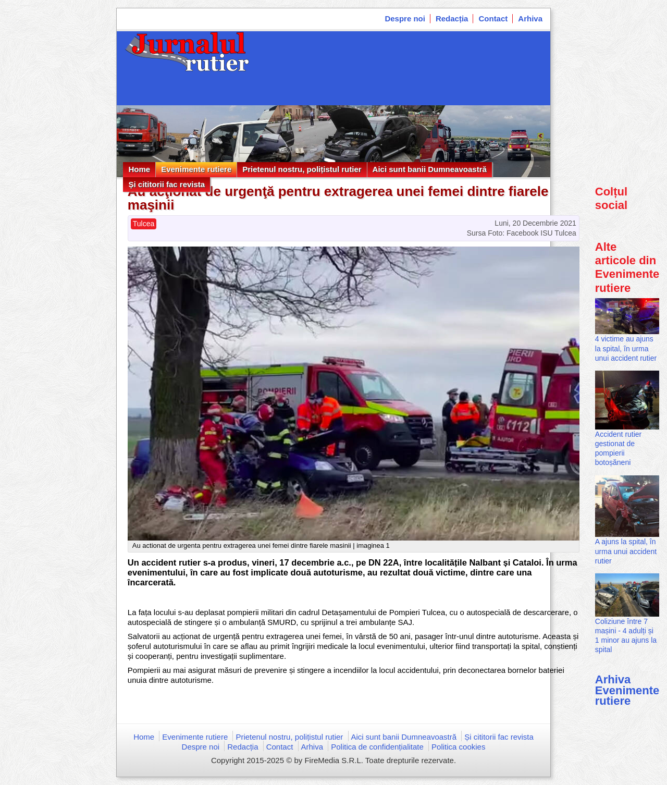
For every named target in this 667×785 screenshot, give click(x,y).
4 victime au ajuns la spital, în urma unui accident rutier (626, 348)
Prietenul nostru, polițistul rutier (301, 169)
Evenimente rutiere (196, 169)
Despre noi (405, 18)
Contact (493, 18)
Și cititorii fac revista (166, 184)
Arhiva (530, 18)
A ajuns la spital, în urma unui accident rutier (626, 551)
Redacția (452, 18)
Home (139, 169)
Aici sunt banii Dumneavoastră (430, 169)
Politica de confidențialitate (377, 746)
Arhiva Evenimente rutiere (627, 690)
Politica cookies (458, 746)
